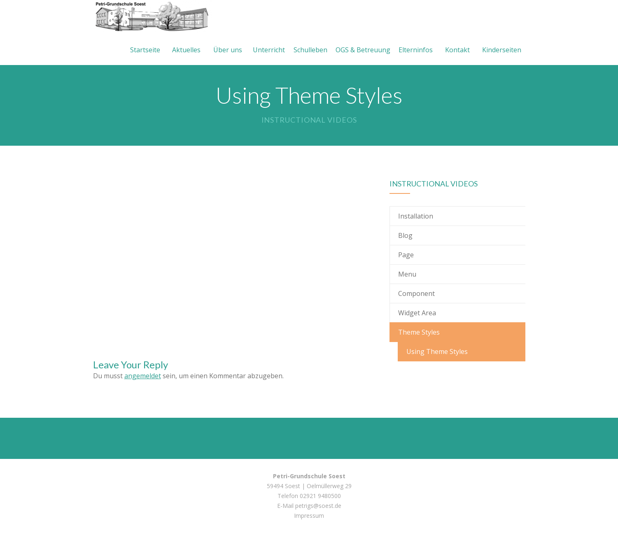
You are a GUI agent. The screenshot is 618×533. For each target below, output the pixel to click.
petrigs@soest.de (318, 506)
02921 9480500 (320, 496)
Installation (415, 216)
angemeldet (142, 375)
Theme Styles (419, 332)
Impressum (309, 515)
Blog (405, 235)
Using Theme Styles (437, 351)
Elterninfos (416, 49)
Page (406, 254)
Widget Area (417, 312)
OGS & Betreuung (363, 49)
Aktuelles (186, 49)
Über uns (227, 49)
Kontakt (457, 49)
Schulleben (310, 49)
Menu (407, 274)
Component (416, 293)
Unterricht (269, 49)
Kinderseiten (501, 49)
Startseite (145, 49)
